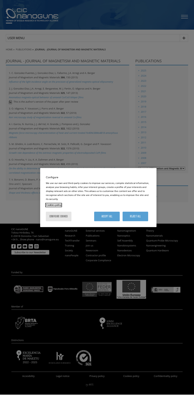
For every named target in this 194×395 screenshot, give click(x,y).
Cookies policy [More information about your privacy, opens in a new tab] (53, 205)
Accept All (107, 216)
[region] (98, 197)
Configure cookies (58, 216)
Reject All (135, 216)
